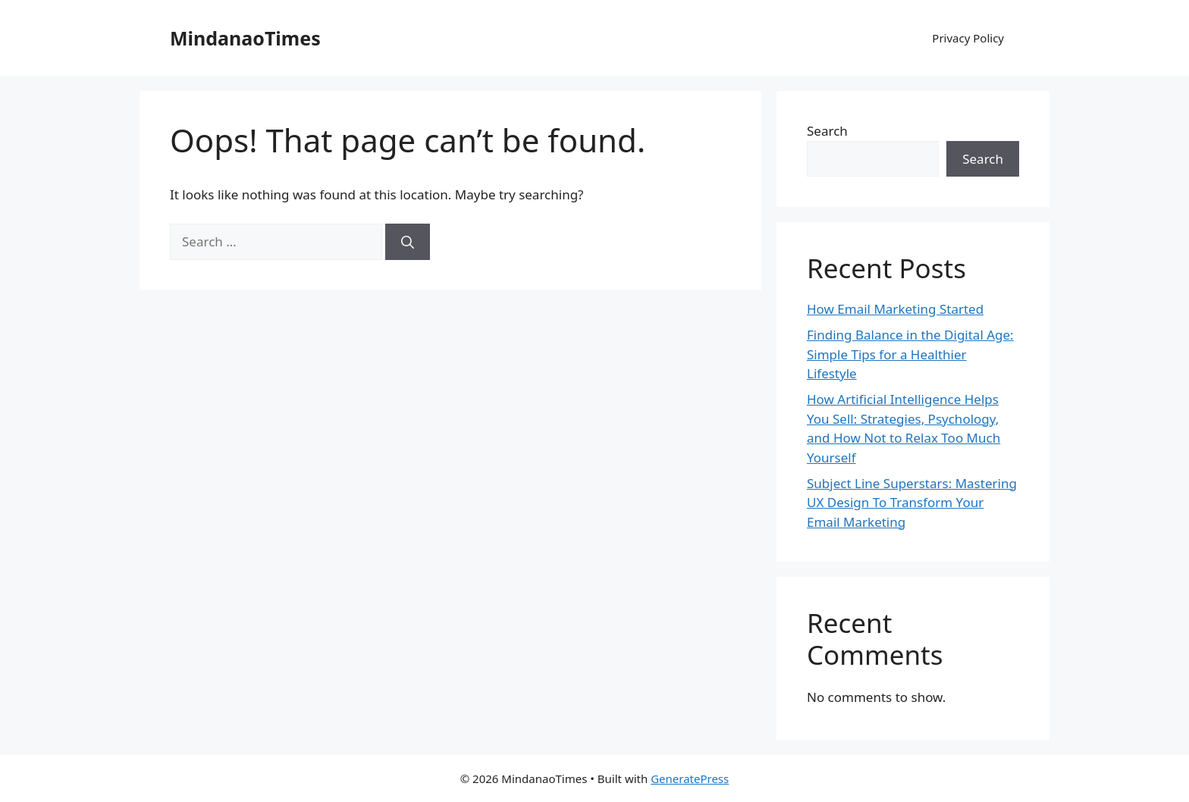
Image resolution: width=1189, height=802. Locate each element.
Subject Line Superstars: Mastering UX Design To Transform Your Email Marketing (912, 503)
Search (827, 130)
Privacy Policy (968, 37)
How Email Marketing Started (895, 309)
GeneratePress (690, 778)
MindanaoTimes (245, 38)
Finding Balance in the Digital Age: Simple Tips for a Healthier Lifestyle (910, 354)
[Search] (407, 242)
